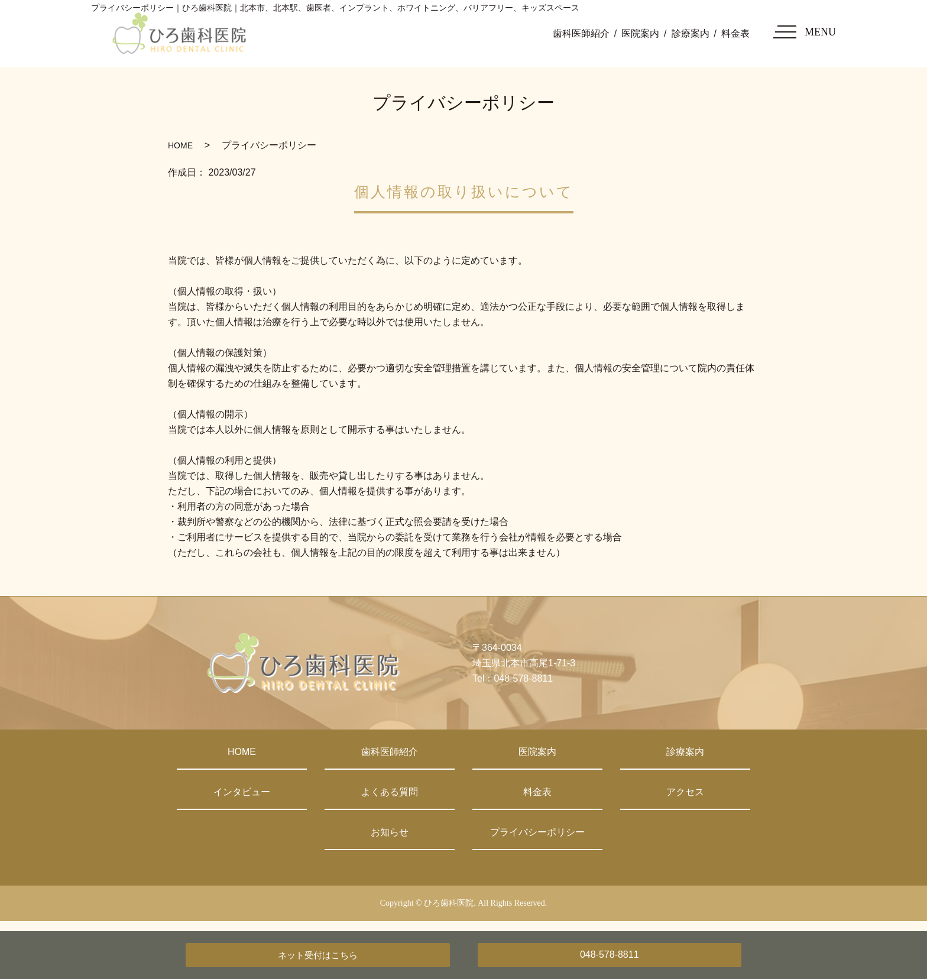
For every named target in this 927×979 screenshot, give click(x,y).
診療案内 (690, 33)
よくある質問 (389, 792)
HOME (180, 145)
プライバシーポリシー (537, 832)
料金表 (735, 33)
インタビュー (241, 792)
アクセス (685, 792)
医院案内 (640, 33)
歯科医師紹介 (581, 33)
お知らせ (390, 832)
